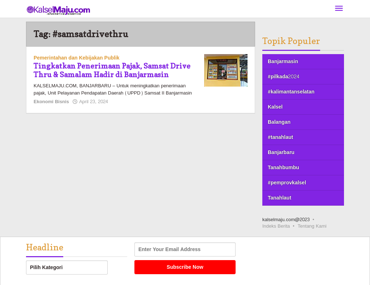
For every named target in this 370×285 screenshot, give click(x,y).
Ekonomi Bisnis (51, 101)
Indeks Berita (276, 226)
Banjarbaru (281, 152)
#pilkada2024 (283, 76)
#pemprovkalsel (287, 182)
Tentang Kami (312, 226)
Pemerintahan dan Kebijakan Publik (77, 57)
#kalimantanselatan (291, 91)
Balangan (279, 122)
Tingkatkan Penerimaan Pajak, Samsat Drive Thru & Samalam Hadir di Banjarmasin (112, 70)
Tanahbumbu (283, 167)
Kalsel (275, 106)
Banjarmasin (283, 61)
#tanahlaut (280, 137)
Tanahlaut (279, 197)
